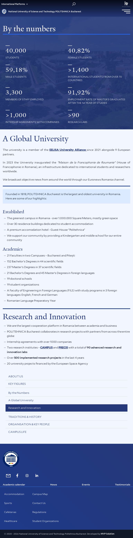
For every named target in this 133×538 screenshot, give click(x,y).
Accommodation (14, 494)
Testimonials (122, 484)
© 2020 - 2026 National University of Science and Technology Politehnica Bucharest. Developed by (52, 533)
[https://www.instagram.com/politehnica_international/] (27, 475)
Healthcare (10, 521)
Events (86, 484)
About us (15, 376)
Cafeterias (10, 512)
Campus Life (17, 432)
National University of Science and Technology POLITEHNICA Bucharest (41, 11)
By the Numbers (18, 392)
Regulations (39, 512)
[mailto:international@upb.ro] (7, 475)
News (53, 484)
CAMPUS (46, 347)
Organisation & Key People (29, 424)
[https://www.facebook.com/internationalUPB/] (17, 475)
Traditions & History (25, 417)
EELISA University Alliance (68, 149)
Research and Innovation (24, 408)
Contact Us (39, 503)
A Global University (21, 400)
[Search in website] (74, 4)
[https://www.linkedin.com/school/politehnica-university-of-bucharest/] (37, 475)
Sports (8, 503)
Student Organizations (45, 521)
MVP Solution (107, 533)
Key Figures (17, 383)
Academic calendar (14, 484)
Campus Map (40, 494)
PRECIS (63, 347)
